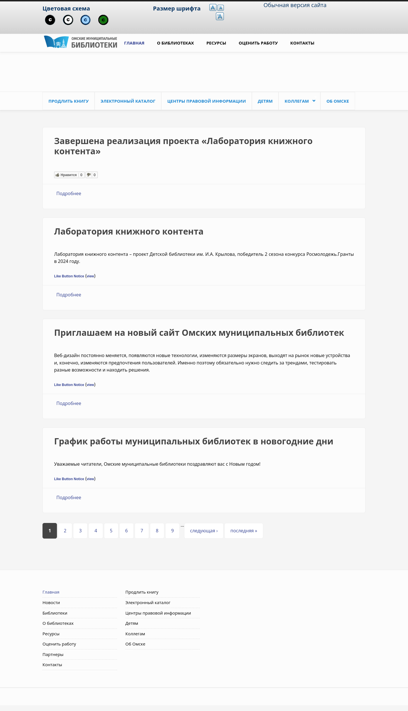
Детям (265, 101)
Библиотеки (54, 613)
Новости (51, 602)
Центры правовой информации (206, 101)
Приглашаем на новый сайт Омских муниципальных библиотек (199, 332)
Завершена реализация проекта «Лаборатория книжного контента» (183, 146)
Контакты (302, 43)
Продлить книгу (68, 101)
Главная (134, 43)
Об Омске (337, 101)
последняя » (243, 531)
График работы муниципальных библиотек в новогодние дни (193, 441)
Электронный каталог (128, 101)
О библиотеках (175, 43)
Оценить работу (258, 43)
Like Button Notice (69, 276)
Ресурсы (216, 43)
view (90, 276)
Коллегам (298, 100)
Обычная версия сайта (295, 5)
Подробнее (68, 193)
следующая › (204, 531)
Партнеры (52, 654)
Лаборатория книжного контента (128, 231)
